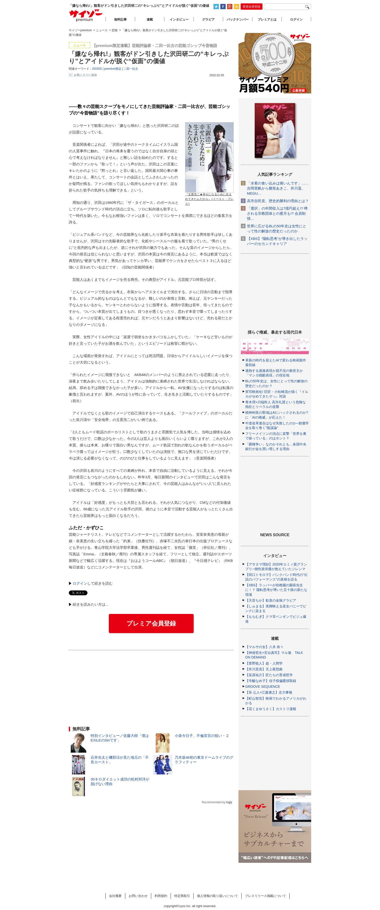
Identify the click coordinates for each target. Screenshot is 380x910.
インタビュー (179, 19)
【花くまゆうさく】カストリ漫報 (270, 709)
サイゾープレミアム (86, 15)
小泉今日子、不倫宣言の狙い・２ (202, 736)
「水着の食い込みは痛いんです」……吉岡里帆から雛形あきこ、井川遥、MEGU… (278, 188)
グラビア (208, 19)
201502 (97, 68)
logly (229, 802)
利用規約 (161, 896)
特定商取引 (182, 896)
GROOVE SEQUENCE (262, 686)
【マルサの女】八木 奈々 (264, 647)
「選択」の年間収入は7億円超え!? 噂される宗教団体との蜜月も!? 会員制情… (277, 213)
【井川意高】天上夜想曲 (264, 669)
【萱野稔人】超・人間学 (264, 663)
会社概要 (115, 896)
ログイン (80, 583)
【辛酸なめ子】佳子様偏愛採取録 (270, 681)
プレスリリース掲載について (265, 896)
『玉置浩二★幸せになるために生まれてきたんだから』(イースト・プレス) (209, 199)
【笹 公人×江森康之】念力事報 (268, 692)
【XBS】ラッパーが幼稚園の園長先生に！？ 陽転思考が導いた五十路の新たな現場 (276, 589)
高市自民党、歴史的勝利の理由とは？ (278, 201)
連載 (150, 19)
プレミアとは (267, 19)
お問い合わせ (138, 896)
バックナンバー (238, 19)
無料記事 (120, 19)
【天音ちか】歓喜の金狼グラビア (270, 600)
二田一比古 (131, 68)
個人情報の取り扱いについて (217, 896)
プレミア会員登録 (151, 623)
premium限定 (112, 68)
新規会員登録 (251, 6)
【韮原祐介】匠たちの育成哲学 (269, 675)
